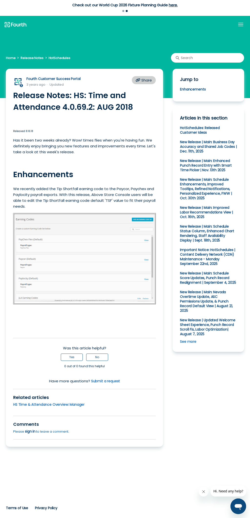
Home (10, 58)
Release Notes (32, 58)
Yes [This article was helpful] (71, 357)
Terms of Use (17, 508)
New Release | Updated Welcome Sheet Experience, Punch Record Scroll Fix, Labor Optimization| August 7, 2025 (207, 327)
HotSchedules (59, 58)
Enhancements (193, 89)
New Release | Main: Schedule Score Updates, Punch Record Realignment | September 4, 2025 (208, 278)
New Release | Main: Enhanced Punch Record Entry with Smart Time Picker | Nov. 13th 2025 (206, 165)
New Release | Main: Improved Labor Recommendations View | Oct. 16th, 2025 (206, 212)
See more (188, 341)
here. (173, 5)
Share (144, 80)
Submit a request (105, 381)
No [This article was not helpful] (97, 357)
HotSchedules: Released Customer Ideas (200, 130)
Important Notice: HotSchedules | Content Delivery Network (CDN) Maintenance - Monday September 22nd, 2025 (207, 256)
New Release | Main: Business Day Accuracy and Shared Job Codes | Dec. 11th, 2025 (208, 147)
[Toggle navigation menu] (241, 25)
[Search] (207, 58)
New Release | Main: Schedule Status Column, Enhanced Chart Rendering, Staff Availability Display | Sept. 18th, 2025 (207, 233)
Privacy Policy (46, 508)
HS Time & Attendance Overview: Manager (48, 404)
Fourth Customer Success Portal (53, 78)
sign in (30, 431)
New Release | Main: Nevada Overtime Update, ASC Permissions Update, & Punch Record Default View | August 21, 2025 (206, 301)
